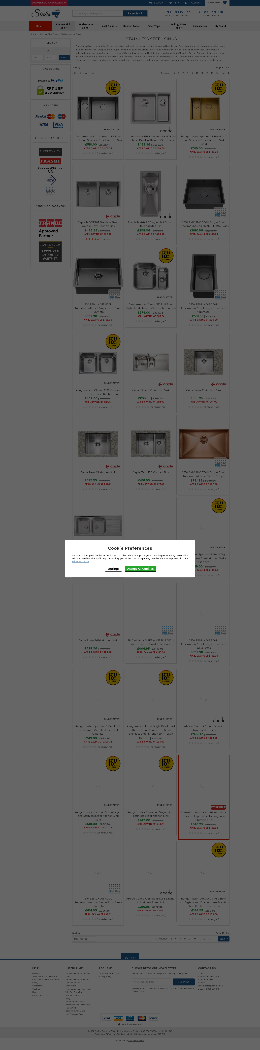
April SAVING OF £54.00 (150, 910)
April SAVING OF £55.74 (150, 316)
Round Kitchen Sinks (75, 1011)
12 (207, 73)
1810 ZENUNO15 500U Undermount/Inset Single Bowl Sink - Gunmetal (98, 308)
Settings (113, 569)
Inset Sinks (109, 26)
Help (174, 2)
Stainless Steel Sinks (71, 34)
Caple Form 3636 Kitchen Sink (98, 640)
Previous (164, 73)
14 (217, 73)
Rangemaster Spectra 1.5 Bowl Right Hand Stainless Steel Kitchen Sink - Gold (98, 816)
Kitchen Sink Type (63, 26)
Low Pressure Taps (74, 1014)
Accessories (201, 26)
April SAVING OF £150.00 (151, 652)
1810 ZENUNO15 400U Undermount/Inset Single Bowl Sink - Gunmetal (98, 902)
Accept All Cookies (140, 569)
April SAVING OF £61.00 (204, 402)
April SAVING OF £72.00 (97, 234)
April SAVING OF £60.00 (150, 234)
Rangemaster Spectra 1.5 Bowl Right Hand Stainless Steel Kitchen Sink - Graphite (204, 558)
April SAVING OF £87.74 (98, 402)
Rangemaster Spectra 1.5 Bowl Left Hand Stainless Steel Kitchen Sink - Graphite (98, 730)
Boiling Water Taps (178, 26)
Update (64, 57)
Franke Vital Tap (72, 982)
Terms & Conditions (181, 988)
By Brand (222, 26)
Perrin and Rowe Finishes (77, 979)
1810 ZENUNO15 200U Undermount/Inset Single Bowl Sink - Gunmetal (204, 308)
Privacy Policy (105, 976)
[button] (51, 51)
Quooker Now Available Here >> (49, 2)
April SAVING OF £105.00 (98, 320)
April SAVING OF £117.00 (204, 484)
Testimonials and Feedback (78, 989)
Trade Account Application (44, 976)
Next (225, 73)
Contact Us (37, 985)
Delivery (156, 2)
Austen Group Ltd (136, 1040)
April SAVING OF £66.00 (150, 148)
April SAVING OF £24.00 (150, 742)
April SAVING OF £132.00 (204, 234)
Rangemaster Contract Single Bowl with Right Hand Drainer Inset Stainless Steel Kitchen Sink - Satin (204, 902)
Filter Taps (155, 26)
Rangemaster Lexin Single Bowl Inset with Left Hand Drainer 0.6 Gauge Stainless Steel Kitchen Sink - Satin (151, 730)
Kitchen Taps (132, 26)
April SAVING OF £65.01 (98, 484)
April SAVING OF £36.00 (204, 914)
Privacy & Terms (80, 561)
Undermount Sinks (86, 26)
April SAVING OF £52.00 (150, 402)
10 (197, 73)
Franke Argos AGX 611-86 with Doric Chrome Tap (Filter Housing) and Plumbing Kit (204, 816)
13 (212, 73)
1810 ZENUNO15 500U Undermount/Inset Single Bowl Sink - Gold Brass (204, 644)
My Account (193, 2)
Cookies (36, 989)
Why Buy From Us (73, 992)
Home (33, 34)
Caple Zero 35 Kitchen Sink (203, 390)
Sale (40, 26)
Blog (67, 998)
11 (202, 73)
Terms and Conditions (109, 973)
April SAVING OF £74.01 (151, 484)
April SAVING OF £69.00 (204, 738)
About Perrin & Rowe (75, 1001)
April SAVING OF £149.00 (204, 828)
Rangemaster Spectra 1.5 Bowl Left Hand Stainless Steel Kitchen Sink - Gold (204, 140)
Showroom (70, 985)
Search (135, 13)
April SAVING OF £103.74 (98, 148)
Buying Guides (72, 995)
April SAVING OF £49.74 (150, 824)
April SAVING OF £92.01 (98, 914)
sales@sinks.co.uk (214, 985)
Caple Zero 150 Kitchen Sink (151, 472)
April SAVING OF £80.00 (204, 320)
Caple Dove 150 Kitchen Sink (150, 390)
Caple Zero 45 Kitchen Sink (98, 472)
